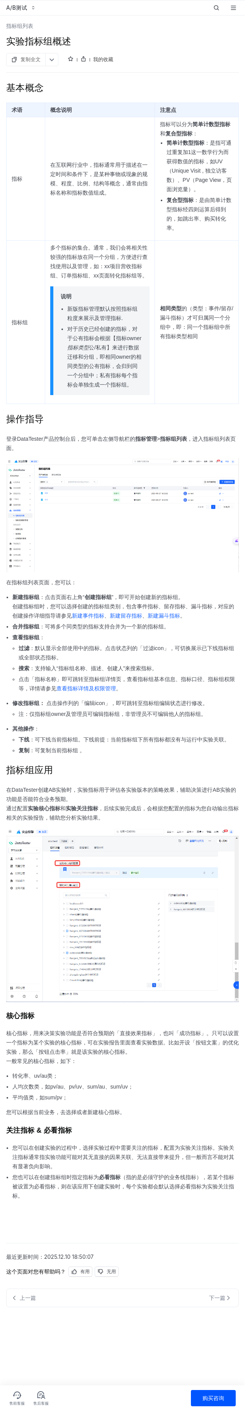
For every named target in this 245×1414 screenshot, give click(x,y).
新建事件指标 (88, 616)
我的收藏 (103, 59)
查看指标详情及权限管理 (86, 688)
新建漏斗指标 (164, 616)
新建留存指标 (126, 616)
